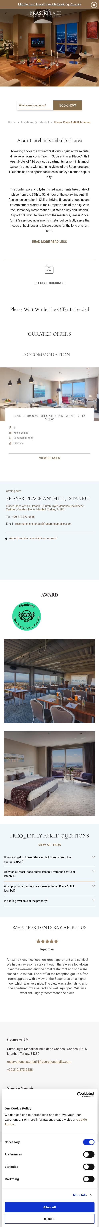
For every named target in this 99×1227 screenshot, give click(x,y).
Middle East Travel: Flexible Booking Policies (49, 4)
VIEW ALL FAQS (49, 845)
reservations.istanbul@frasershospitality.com (43, 523)
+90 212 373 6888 (23, 516)
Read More (41, 242)
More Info (80, 1195)
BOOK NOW (67, 105)
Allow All (49, 1207)
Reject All (49, 1218)
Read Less (59, 242)
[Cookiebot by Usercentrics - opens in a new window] (76, 1094)
